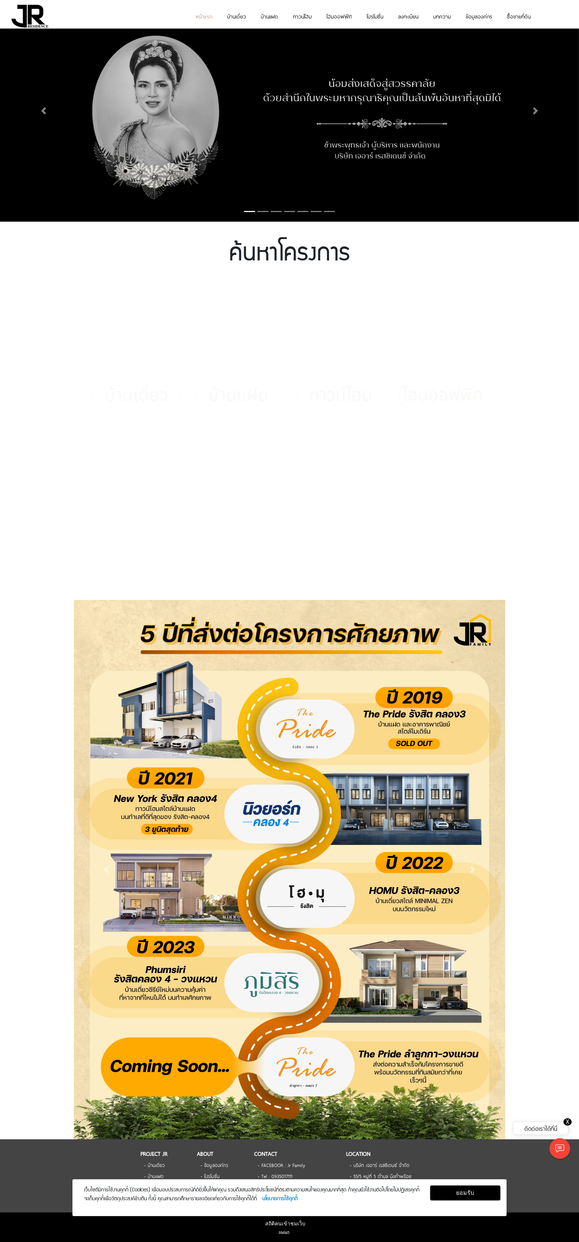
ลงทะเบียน (408, 16)
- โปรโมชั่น (210, 1176)
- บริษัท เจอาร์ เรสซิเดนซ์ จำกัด (380, 1164)
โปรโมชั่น (375, 16)
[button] (43, 111)
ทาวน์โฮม (302, 16)
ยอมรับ (465, 1192)
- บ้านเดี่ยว (154, 1164)
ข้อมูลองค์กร (479, 16)
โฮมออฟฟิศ (339, 16)
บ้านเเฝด (269, 16)
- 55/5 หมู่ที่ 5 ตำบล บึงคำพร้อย (380, 1176)
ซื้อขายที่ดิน (519, 16)
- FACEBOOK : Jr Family (281, 1164)
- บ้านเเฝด (154, 1176)
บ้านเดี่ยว (236, 16)
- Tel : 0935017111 (275, 1176)
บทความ (442, 16)
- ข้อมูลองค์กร (214, 1164)
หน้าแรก (204, 16)
